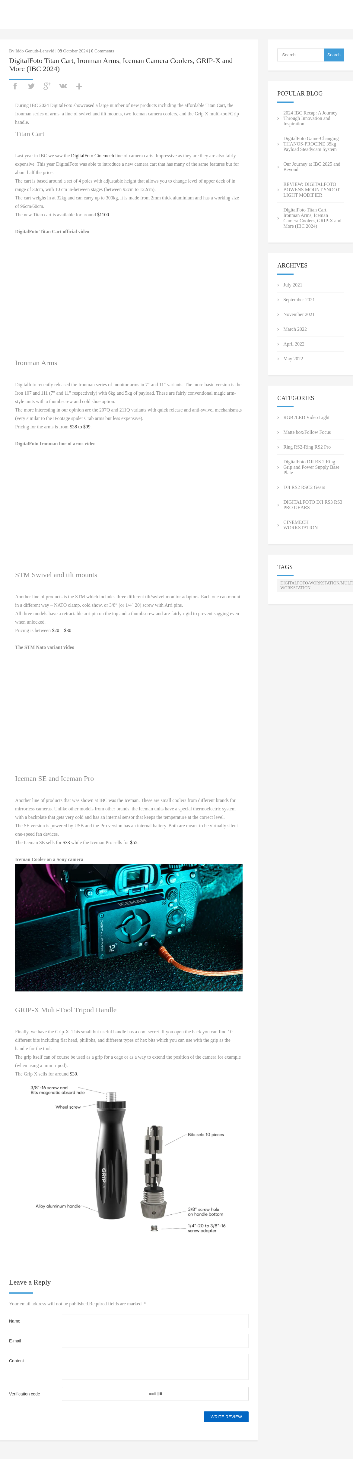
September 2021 (299, 299)
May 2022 (293, 358)
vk (63, 86)
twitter (31, 86)
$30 (73, 1073)
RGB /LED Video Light (306, 417)
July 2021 (292, 284)
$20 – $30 (61, 630)
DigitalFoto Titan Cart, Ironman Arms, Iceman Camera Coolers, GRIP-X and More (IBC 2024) (312, 218)
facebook (15, 86)
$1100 (103, 214)
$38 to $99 (80, 426)
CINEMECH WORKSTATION (300, 525)
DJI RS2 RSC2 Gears (304, 487)
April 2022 (293, 343)
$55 (133, 842)
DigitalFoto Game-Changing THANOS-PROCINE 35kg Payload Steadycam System (311, 144)
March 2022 (295, 329)
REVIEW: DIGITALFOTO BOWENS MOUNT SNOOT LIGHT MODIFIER (311, 190)
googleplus (47, 86)
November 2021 (299, 314)
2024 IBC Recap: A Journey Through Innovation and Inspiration (310, 118)
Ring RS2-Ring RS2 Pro (307, 446)
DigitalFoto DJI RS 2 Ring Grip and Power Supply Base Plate (311, 467)
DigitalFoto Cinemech (92, 155)
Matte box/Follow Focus (307, 432)
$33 (66, 842)
